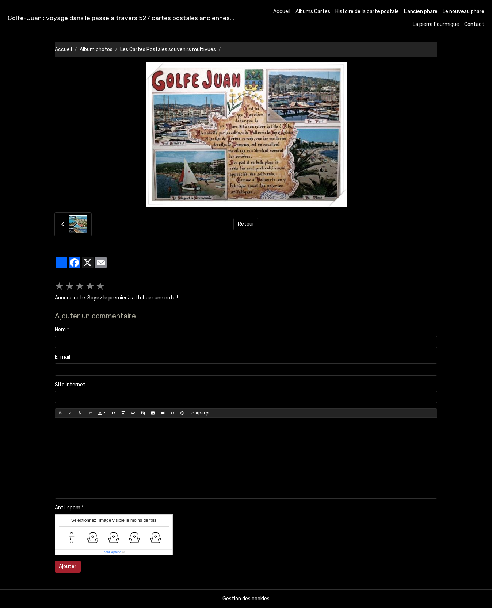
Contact (474, 24)
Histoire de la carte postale (367, 11)
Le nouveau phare (463, 11)
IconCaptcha (112, 552)
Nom (60, 329)
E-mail (62, 357)
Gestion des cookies (246, 599)
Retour (246, 224)
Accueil (281, 11)
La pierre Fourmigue (436, 24)
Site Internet (70, 385)
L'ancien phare (421, 11)
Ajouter (67, 566)
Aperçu (200, 413)
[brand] (121, 18)
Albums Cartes (312, 11)
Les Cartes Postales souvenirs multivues (168, 49)
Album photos (96, 49)
